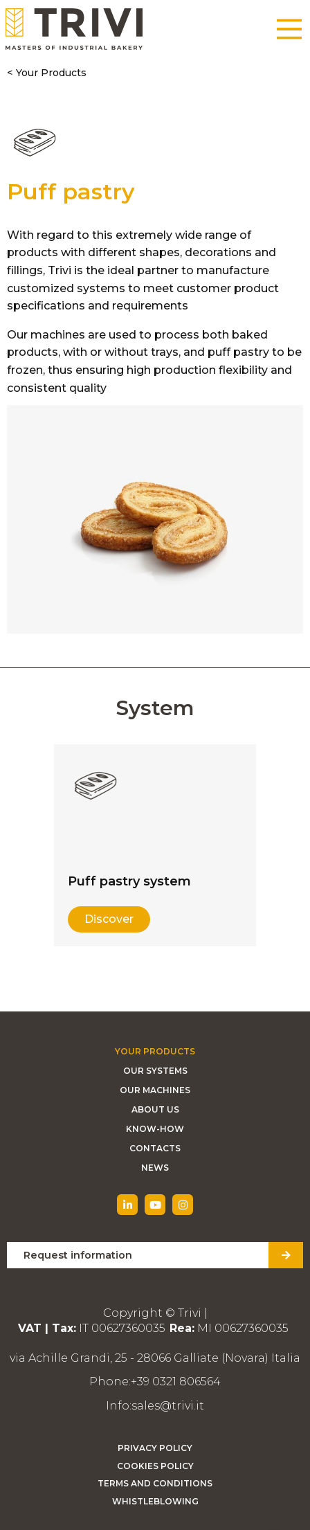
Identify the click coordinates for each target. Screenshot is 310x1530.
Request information (78, 1255)
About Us (155, 1109)
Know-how (155, 1129)
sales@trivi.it (167, 1405)
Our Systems (155, 1070)
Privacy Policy (155, 1448)
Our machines (155, 1090)
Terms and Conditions (155, 1483)
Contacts (155, 1148)
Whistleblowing (155, 1501)
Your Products (51, 72)
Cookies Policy (155, 1466)
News (155, 1167)
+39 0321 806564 (176, 1381)
